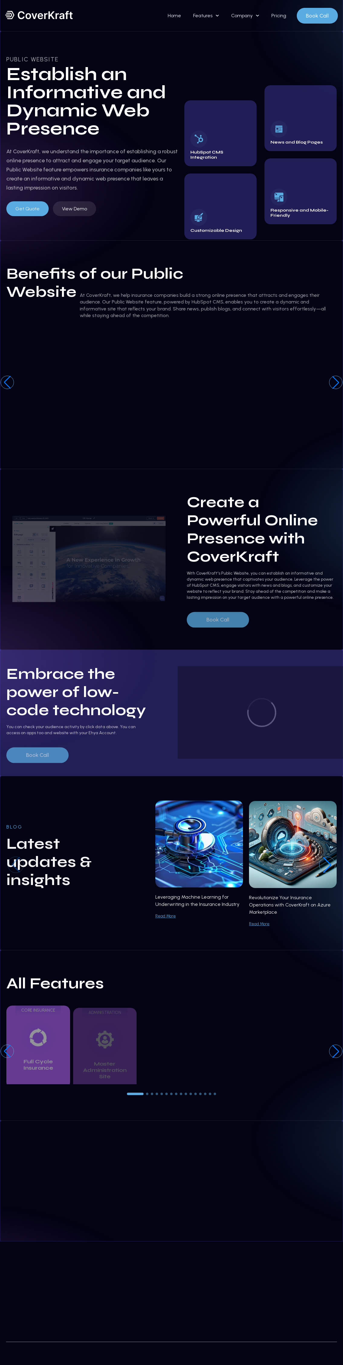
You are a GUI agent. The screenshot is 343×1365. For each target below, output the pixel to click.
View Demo (74, 209)
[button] (335, 382)
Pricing (278, 15)
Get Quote (27, 209)
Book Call (317, 15)
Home (174, 15)
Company (242, 15)
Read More (165, 922)
